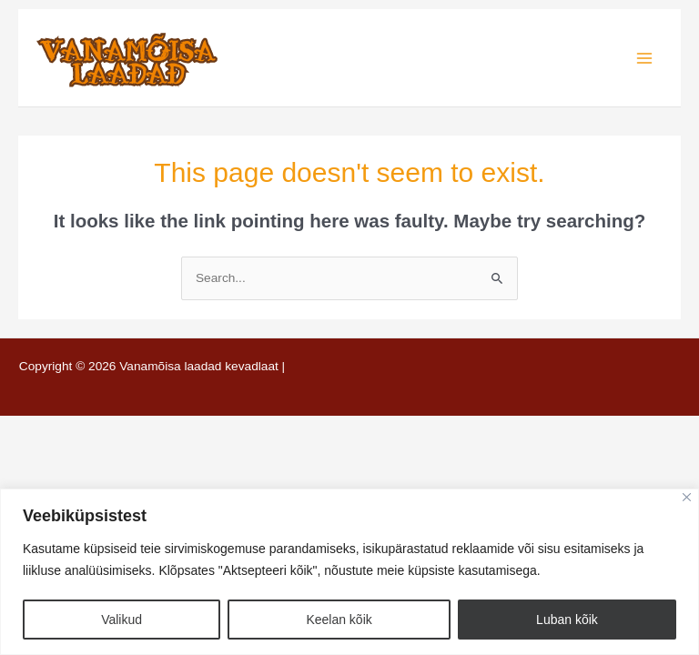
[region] (349, 572)
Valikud (121, 619)
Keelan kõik (338, 619)
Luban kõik (567, 619)
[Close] (687, 497)
